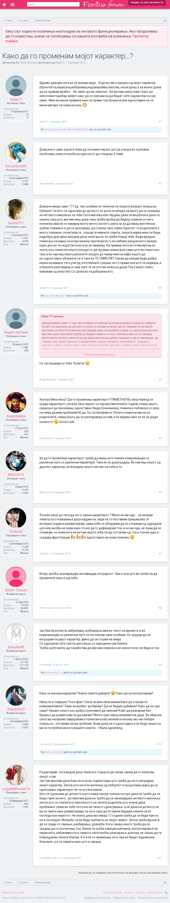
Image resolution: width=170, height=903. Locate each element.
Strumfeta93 (46, 183)
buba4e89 (45, 664)
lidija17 (59, 62)
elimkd (48, 129)
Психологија (28, 62)
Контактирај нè (112, 892)
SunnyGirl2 (45, 744)
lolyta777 (44, 288)
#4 (160, 379)
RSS (166, 892)
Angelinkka (45, 438)
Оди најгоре (154, 892)
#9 (160, 664)
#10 (159, 744)
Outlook (43, 553)
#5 (160, 438)
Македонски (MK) (13, 892)
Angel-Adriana (47, 379)
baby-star (49, 295)
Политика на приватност (152, 897)
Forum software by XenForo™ (34, 897)
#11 (159, 857)
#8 (160, 608)
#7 (160, 553)
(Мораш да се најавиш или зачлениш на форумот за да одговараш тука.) (123, 872)
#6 (160, 492)
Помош (128, 892)
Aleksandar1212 (53, 672)
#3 (160, 288)
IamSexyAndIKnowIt (65, 129)
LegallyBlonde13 (49, 857)
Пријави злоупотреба (97, 897)
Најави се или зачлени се (147, 2)
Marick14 (44, 492)
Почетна (140, 892)
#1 (160, 121)
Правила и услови (124, 897)
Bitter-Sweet (46, 608)
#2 (160, 183)
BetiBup (84, 129)
